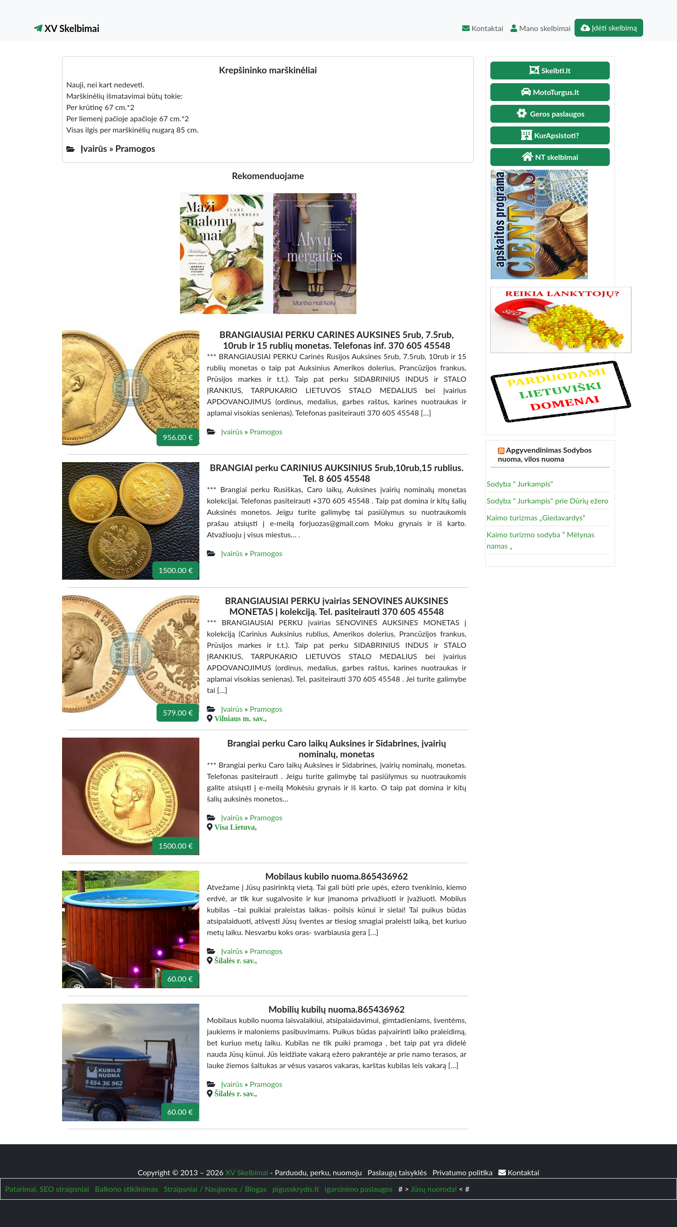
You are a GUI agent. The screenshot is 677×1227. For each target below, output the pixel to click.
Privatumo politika (464, 1172)
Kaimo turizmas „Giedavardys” (536, 517)
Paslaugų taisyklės (398, 1172)
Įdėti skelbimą (609, 27)
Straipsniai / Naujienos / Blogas (215, 1188)
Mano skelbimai (540, 28)
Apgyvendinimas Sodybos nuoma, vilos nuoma (545, 454)
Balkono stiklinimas (126, 1188)
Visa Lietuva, (235, 827)
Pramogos (266, 431)
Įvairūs (232, 431)
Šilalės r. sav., (235, 960)
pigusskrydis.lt (295, 1188)
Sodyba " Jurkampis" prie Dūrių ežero (547, 500)
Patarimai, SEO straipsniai (47, 1188)
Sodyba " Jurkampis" (520, 483)
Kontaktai (482, 28)
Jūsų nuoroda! (434, 1188)
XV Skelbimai (66, 28)
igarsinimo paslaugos (359, 1188)
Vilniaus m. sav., (240, 718)
